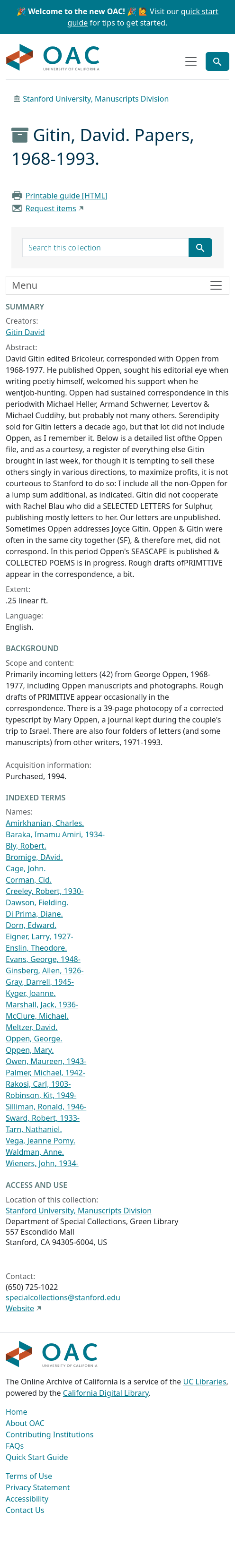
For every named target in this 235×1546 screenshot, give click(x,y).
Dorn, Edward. (31, 925)
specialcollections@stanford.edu (63, 1297)
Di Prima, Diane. (34, 914)
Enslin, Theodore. (36, 948)
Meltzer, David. (32, 1027)
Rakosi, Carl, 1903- (38, 1084)
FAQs (15, 1446)
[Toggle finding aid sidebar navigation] (117, 285)
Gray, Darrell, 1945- (40, 982)
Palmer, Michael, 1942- (45, 1072)
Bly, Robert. (26, 846)
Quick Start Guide (37, 1457)
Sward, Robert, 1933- (43, 1118)
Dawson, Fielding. (37, 902)
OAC (53, 57)
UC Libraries (204, 1381)
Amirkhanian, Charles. (45, 823)
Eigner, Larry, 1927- (39, 936)
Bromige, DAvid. (34, 857)
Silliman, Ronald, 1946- (46, 1106)
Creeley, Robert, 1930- (44, 891)
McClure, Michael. (37, 1016)
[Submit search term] (200, 247)
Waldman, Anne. (35, 1152)
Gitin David (25, 332)
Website (20, 1308)
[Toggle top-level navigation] (191, 61)
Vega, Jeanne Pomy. (40, 1140)
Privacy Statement (38, 1487)
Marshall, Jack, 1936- (42, 1004)
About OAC (25, 1423)
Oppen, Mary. (30, 1050)
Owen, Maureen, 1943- (46, 1061)
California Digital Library (106, 1393)
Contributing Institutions (49, 1434)
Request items (51, 208)
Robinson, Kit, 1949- (41, 1095)
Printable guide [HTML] (67, 195)
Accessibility (27, 1499)
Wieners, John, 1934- (42, 1163)
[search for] (105, 247)
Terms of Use (29, 1476)
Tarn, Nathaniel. (34, 1129)
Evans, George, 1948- (43, 959)
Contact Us (25, 1510)
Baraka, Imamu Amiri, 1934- (55, 834)
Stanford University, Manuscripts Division (96, 99)
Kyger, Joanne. (31, 993)
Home (16, 1412)
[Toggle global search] (217, 61)
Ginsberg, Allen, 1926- (45, 970)
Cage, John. (26, 868)
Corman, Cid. (29, 880)
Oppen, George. (34, 1038)
